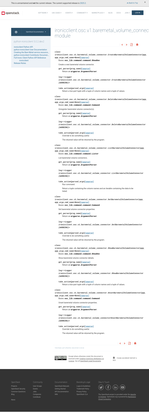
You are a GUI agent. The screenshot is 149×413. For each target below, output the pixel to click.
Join (127, 13)
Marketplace (98, 13)
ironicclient (23, 60)
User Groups (37, 386)
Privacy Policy (81, 392)
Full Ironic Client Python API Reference (30, 58)
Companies (37, 394)
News (13, 400)
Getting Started (60, 389)
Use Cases (56, 13)
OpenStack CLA (82, 394)
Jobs (35, 392)
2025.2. (83, 3)
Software (43, 13)
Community (82, 13)
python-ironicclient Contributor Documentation (33, 55)
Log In (137, 13)
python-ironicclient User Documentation (30, 50)
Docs (119, 13)
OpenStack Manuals (62, 386)
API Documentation (62, 392)
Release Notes (20, 63)
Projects (14, 386)
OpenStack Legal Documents (90, 361)
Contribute (37, 397)
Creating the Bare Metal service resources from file (35, 52)
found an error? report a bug (125, 359)
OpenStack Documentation (36, 32)
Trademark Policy (83, 389)
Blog (110, 13)
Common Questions (18, 392)
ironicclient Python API (23, 47)
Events (69, 13)
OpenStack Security (18, 389)
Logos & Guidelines (83, 386)
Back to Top (132, 3)
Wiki (56, 394)
